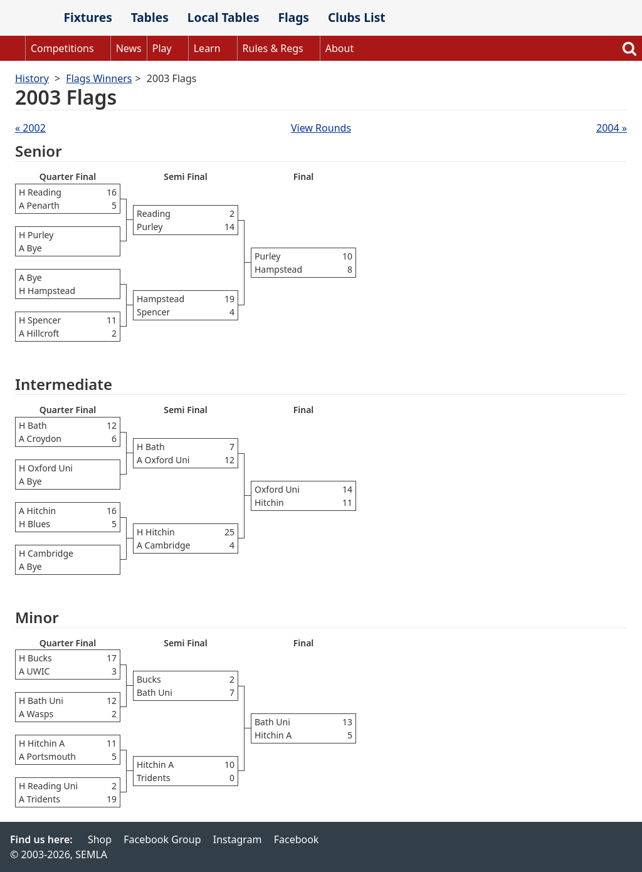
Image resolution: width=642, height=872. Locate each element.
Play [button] (162, 48)
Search (629, 48)
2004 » (611, 128)
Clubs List (357, 17)
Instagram (237, 839)
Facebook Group (162, 839)
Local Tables (223, 17)
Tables (150, 17)
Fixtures (87, 17)
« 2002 (30, 128)
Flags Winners (99, 78)
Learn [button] (207, 48)
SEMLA (27, 18)
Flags (293, 17)
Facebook (296, 839)
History (32, 78)
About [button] (339, 48)
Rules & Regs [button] (273, 48)
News (129, 48)
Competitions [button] (62, 48)
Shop (100, 839)
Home (12, 48)
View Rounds (321, 128)
